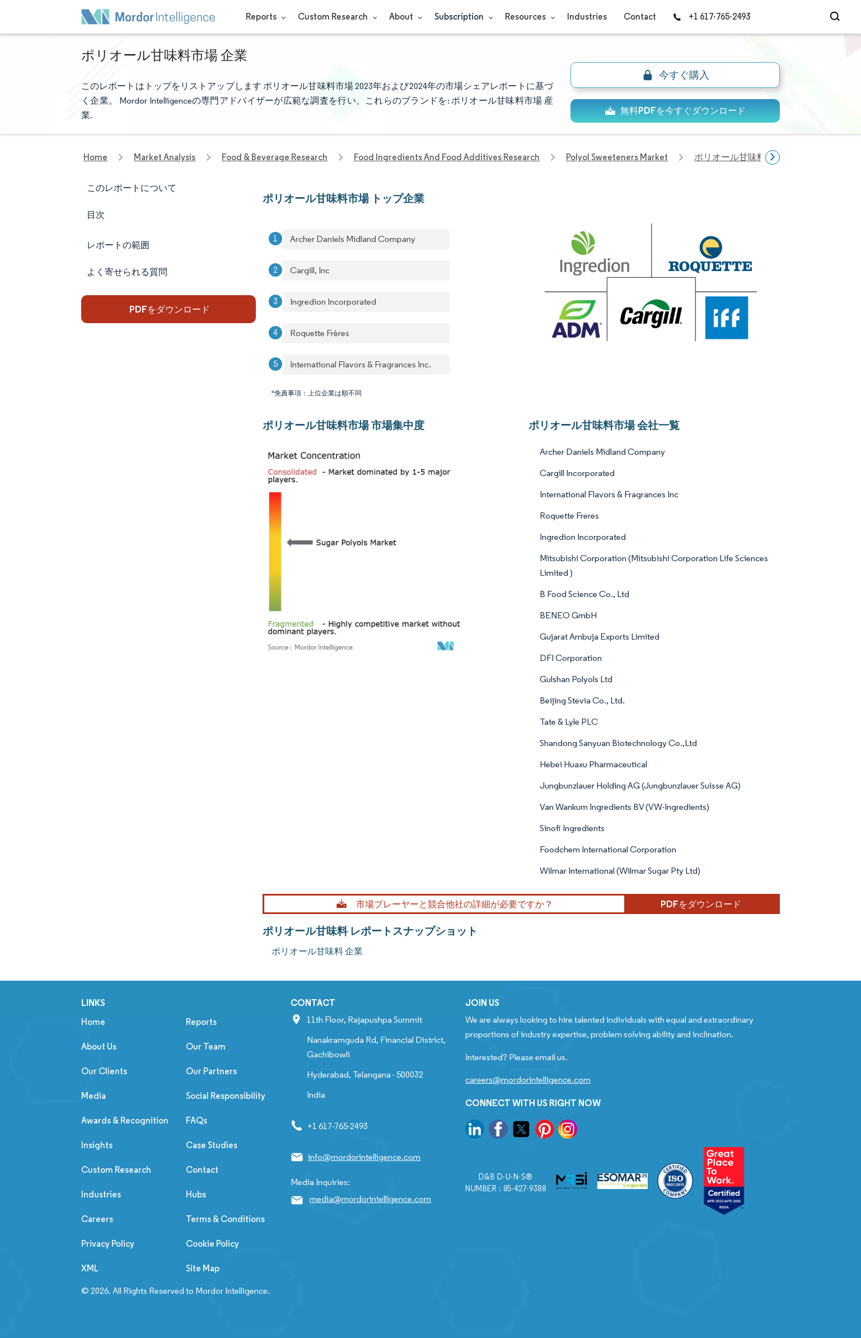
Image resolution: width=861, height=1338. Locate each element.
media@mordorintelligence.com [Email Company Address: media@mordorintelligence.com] (370, 1199)
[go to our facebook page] (498, 1131)
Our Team (206, 1046)
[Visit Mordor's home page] (148, 16)
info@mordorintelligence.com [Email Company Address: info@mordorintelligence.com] (364, 1156)
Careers (97, 1219)
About (403, 16)
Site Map (202, 1268)
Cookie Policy (212, 1243)
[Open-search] (836, 17)
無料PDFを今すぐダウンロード (675, 110)
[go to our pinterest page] (544, 1131)
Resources (527, 16)
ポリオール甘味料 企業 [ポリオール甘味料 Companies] (317, 951)
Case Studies (211, 1145)
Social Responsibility (225, 1095)
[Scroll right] (772, 157)
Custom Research (335, 16)
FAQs (196, 1120)
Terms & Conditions (225, 1219)
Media (93, 1095)
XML (90, 1268)
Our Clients (104, 1071)
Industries (587, 16)
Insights (97, 1145)
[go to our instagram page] (567, 1131)
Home (93, 1022)
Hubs (196, 1194)
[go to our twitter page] (521, 1131)
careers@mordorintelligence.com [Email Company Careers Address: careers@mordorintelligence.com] (528, 1079)
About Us (98, 1046)
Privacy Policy (107, 1243)
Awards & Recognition (125, 1120)
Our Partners (211, 1071)
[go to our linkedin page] (474, 1131)
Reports (263, 16)
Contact (640, 16)
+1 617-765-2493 (711, 16)
